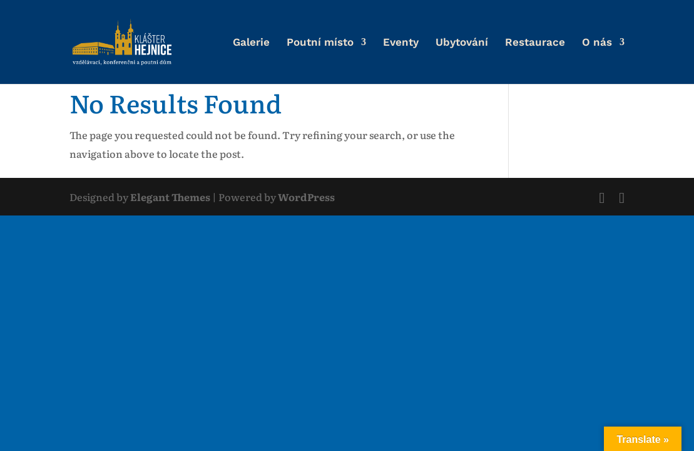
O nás (597, 43)
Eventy (401, 43)
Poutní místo (320, 43)
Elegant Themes (170, 196)
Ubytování (462, 43)
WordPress (306, 196)
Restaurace (535, 43)
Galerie (251, 43)
